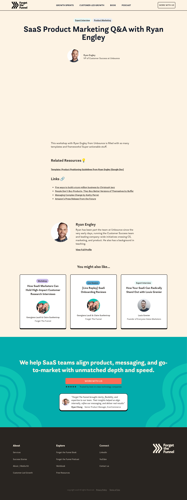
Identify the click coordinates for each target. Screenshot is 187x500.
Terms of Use (114, 490)
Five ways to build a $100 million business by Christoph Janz (85, 187)
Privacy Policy (101, 490)
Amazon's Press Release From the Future (75, 198)
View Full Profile (84, 249)
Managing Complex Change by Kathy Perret (77, 194)
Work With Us (166, 5)
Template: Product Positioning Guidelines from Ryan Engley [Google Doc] (87, 169)
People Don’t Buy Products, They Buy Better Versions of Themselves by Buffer (94, 191)
